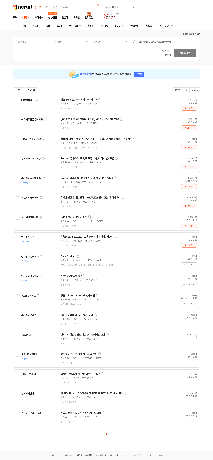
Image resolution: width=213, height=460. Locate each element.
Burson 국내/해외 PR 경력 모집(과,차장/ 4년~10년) (87, 178)
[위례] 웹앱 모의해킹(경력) (74, 217)
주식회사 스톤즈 (28, 315)
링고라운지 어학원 (29, 197)
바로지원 (189, 108)
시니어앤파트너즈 (29, 217)
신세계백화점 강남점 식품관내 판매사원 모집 (83, 334)
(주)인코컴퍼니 (28, 374)
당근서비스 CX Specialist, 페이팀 (78, 295)
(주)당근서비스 (28, 295)
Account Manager (71, 276)
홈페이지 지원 (189, 265)
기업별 (47, 25)
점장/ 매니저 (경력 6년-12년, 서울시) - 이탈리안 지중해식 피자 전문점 (95, 139)
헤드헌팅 (104, 25)
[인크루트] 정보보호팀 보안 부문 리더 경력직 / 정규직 (87, 237)
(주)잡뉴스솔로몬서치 (31, 139)
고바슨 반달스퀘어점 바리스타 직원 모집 (80, 374)
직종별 (35, 25)
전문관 (117, 25)
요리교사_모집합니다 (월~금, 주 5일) (79, 354)
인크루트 (25, 237)
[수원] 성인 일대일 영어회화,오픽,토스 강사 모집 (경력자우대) (91, 197)
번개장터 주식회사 (29, 256)
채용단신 (148, 25)
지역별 (23, 25)
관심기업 (31, 90)
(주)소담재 (26, 334)
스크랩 (18, 90)
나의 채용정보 (164, 25)
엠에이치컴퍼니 (28, 393)
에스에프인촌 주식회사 (32, 119)
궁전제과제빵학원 (29, 354)
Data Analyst (68, 256)
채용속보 (90, 25)
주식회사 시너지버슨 (31, 158)
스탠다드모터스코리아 (31, 413)
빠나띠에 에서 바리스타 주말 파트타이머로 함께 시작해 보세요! (91, 393)
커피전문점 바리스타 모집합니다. (77, 315)
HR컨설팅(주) (28, 100)
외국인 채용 (134, 25)
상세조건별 (73, 25)
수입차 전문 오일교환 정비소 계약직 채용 (81, 413)
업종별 (59, 25)
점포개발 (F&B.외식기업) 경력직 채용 (79, 100)
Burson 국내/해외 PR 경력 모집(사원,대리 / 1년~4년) (87, 158)
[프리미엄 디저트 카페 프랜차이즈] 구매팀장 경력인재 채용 (90, 119)
